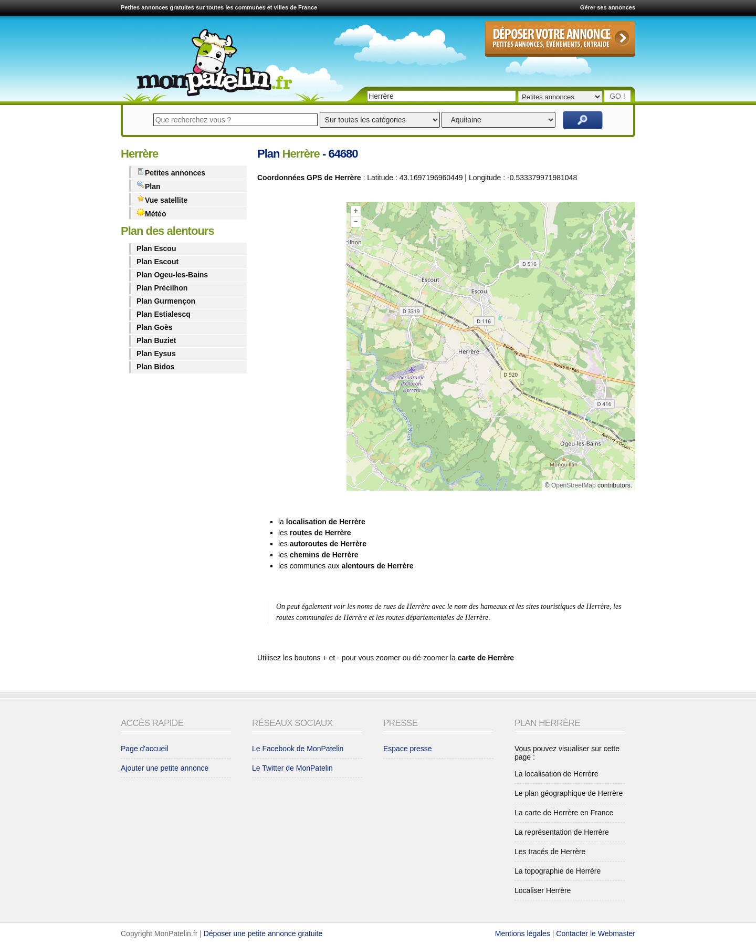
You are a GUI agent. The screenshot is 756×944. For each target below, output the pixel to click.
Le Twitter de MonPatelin (292, 768)
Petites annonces (170, 172)
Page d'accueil (145, 748)
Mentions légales (522, 933)
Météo (151, 213)
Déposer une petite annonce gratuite (263, 933)
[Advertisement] (299, 348)
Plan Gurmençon (165, 301)
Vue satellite (161, 199)
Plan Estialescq (163, 314)
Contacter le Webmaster (595, 933)
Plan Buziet (156, 340)
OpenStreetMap (573, 485)
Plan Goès (154, 327)
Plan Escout (157, 261)
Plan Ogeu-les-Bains (172, 275)
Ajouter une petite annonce (164, 768)
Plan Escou (156, 248)
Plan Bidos (155, 366)
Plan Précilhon (161, 288)
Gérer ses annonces (607, 7)
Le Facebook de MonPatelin (297, 748)
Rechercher (583, 120)
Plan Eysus (156, 353)
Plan (148, 186)
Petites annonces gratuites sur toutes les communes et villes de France (219, 7)
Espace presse (407, 748)
